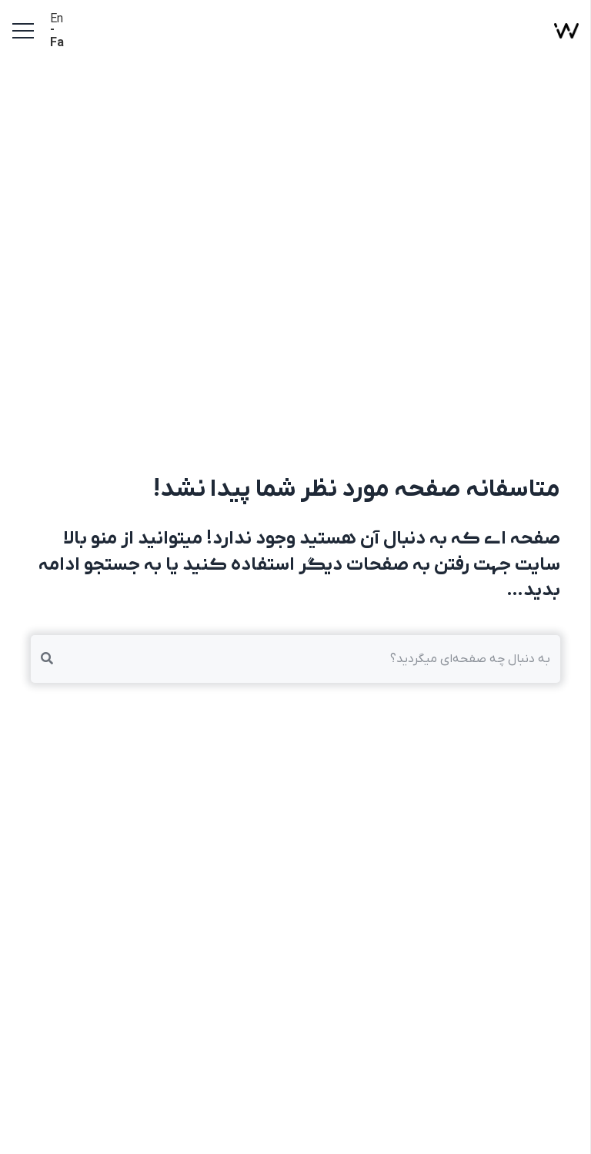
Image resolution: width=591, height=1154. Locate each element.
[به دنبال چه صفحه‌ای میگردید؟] (295, 659)
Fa (57, 43)
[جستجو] (47, 659)
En (56, 19)
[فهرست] (23, 31)
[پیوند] (566, 30)
